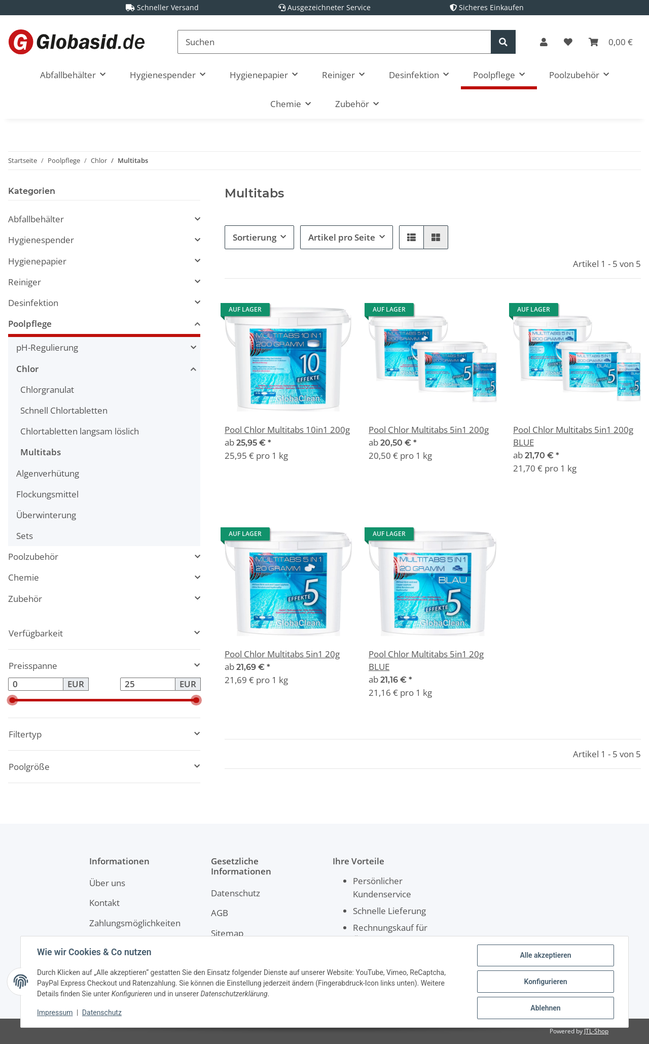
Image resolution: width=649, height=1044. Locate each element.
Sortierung (254, 237)
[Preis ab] (35, 684)
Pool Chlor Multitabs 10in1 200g (287, 429)
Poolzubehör (33, 556)
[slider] (12, 700)
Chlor (27, 369)
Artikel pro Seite (341, 237)
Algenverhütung (47, 473)
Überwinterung (46, 515)
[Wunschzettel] (568, 41)
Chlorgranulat (47, 389)
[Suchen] (334, 42)
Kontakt (104, 902)
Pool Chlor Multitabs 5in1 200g (429, 429)
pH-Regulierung (47, 347)
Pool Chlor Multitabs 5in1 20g (282, 654)
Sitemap (227, 933)
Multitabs (40, 452)
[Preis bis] (147, 684)
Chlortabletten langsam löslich (79, 431)
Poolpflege (30, 323)
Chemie (23, 577)
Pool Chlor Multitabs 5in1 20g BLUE (426, 660)
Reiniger (24, 282)
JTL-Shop (596, 1031)
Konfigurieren (545, 982)
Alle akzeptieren (545, 955)
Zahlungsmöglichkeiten (135, 923)
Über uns (107, 883)
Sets (24, 536)
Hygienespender (41, 240)
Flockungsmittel (47, 494)
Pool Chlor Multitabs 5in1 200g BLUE (573, 436)
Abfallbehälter (36, 219)
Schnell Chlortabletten (63, 410)
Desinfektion (33, 303)
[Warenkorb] (611, 41)
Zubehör (25, 598)
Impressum (55, 1012)
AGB (219, 913)
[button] (544, 41)
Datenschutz (235, 893)
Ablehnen (545, 1008)
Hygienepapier (37, 261)
